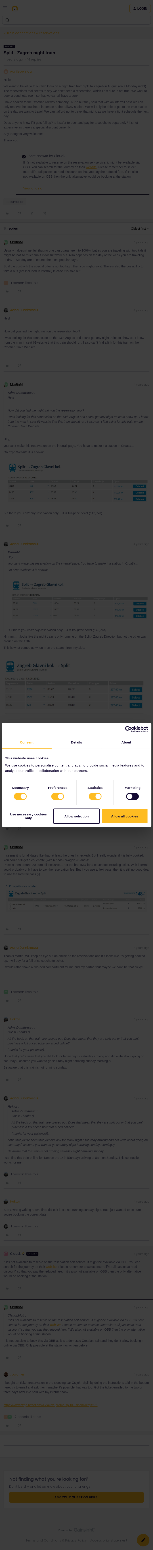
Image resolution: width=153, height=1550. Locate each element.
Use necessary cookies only (28, 816)
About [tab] (126, 742)
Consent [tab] (27, 742)
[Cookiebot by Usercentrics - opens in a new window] (128, 729)
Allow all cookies (124, 816)
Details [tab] (76, 742)
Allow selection (76, 816)
